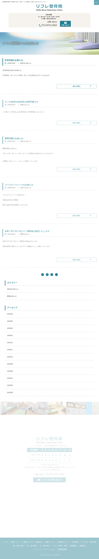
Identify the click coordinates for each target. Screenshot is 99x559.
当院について (15, 542)
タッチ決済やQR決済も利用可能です (21, 102)
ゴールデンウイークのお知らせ (19, 185)
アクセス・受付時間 (89, 542)
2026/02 (10, 328)
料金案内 (75, 542)
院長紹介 (39, 542)
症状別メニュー (63, 542)
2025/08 (10, 371)
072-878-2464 (48, 25)
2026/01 (10, 335)
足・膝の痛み (45, 546)
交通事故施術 (62, 549)
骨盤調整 (73, 546)
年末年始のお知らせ (14, 60)
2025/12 (10, 342)
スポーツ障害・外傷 (60, 546)
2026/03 (10, 321)
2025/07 (10, 378)
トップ (5, 542)
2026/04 (10, 314)
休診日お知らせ (12, 289)
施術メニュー (50, 542)
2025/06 (10, 385)
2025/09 (10, 364)
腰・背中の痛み (18, 546)
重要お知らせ (12, 296)
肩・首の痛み (32, 546)
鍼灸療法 (82, 546)
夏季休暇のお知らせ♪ (14, 138)
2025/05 (10, 392)
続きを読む (77, 86)
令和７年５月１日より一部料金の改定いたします (27, 231)
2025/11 (10, 350)
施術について (28, 542)
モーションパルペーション (44, 549)
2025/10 (10, 357)
